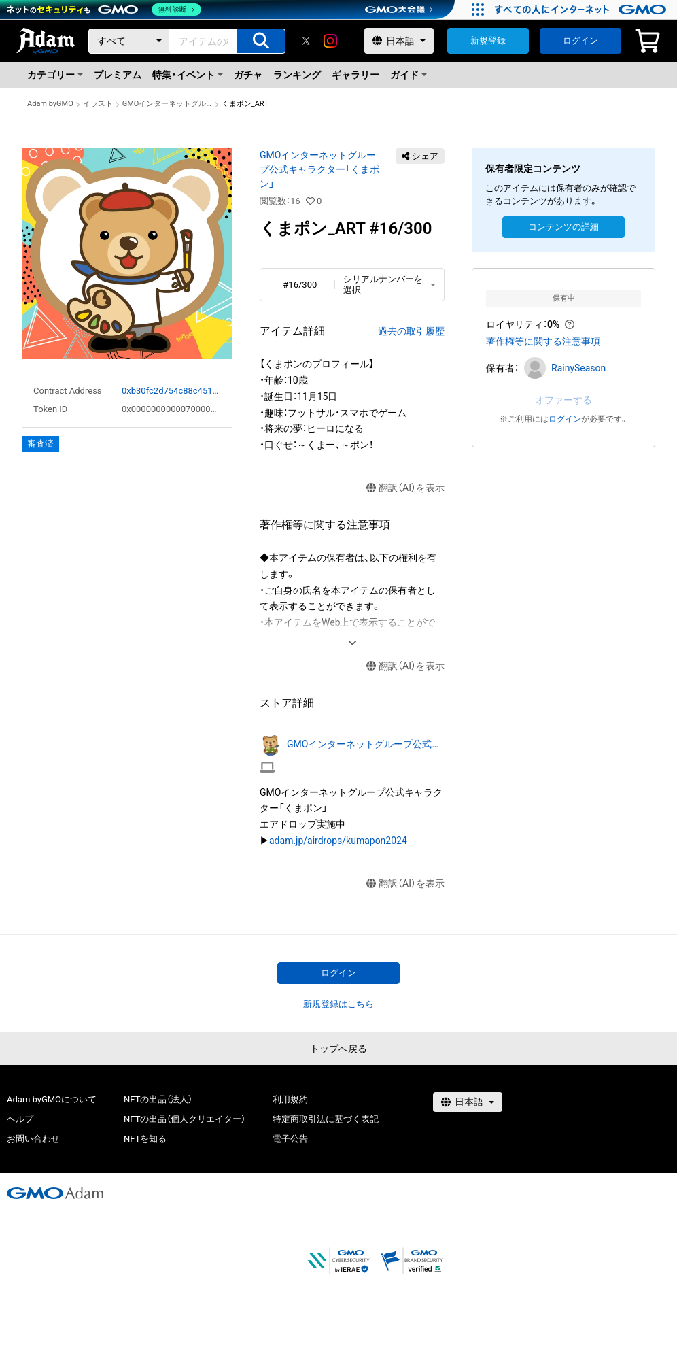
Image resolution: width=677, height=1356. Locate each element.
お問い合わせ (33, 1139)
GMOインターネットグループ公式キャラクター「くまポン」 (167, 103)
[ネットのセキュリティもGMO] (104, 9)
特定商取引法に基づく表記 (326, 1119)
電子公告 (290, 1139)
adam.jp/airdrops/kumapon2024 (338, 840)
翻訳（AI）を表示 (405, 488)
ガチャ (248, 74)
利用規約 (290, 1099)
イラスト (98, 103)
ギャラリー (355, 75)
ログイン (580, 40)
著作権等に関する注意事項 (543, 341)
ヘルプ (20, 1119)
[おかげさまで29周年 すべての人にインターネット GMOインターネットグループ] (582, 9)
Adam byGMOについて (52, 1099)
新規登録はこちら (338, 1004)
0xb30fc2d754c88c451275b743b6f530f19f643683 (171, 391)
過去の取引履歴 (411, 331)
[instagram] (330, 41)
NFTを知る (145, 1139)
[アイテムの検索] (261, 41)
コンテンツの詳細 (563, 227)
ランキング (297, 75)
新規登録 (488, 40)
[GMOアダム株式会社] (55, 1193)
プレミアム (117, 74)
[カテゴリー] (129, 41)
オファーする (563, 399)
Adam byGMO (50, 103)
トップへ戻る (338, 1048)
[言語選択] (399, 41)
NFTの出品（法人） (158, 1099)
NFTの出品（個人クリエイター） (184, 1119)
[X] (306, 41)
